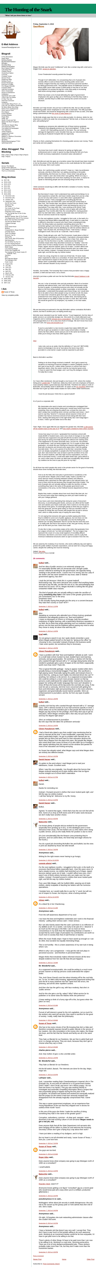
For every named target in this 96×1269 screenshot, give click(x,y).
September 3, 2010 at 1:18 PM (48, 631)
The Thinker (8, 206)
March (7, 273)
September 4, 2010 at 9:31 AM (48, 1005)
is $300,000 (46, 383)
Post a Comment (38, 1256)
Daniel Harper (44, 759)
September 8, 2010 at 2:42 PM (48, 1223)
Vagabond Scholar (8, 133)
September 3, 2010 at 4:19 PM (48, 800)
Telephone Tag (9, 205)
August (7, 264)
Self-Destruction (9, 240)
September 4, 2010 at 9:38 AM (48, 1020)
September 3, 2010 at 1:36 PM (48, 699)
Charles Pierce (6, 71)
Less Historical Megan (11, 248)
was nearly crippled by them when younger (78, 429)
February (8, 275)
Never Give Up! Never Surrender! (14, 219)
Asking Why (8, 237)
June (7, 267)
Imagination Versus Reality (12, 211)
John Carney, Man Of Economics (14, 238)
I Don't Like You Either (9, 97)
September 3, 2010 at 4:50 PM (48, 818)
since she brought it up (55, 323)
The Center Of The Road (12, 208)
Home (64, 1259)
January (8, 276)
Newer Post (37, 1259)
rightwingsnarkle (7, 143)
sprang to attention (49, 69)
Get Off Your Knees (10, 203)
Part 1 (4, 155)
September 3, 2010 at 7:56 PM (48, 849)
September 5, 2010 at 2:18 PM (48, 1171)
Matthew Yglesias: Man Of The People (16, 216)
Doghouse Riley (7, 79)
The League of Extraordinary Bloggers (14, 169)
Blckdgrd (4, 63)
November (8, 197)
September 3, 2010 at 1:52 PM (48, 756)
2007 (6, 282)
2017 (6, 180)
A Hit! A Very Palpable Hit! (12, 250)
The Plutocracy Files (8, 126)
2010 (6, 194)
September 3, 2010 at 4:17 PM (48, 777)
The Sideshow (6, 130)
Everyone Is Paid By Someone (14, 245)
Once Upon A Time (8, 110)
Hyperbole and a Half (8, 95)
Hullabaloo (5, 94)
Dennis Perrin (6, 78)
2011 (6, 192)
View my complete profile (10, 295)
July (6, 265)
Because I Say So (10, 235)
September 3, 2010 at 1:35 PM (48, 648)
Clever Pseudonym (47, 651)
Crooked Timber (7, 76)
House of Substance (8, 92)
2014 (6, 186)
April (6, 271)
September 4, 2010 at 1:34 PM (48, 1058)
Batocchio (43, 822)
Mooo (6, 257)
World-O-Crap (6, 138)
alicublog (4, 139)
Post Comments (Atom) (51, 1264)
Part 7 (4, 156)
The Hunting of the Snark (28, 9)
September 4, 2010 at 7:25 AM (48, 962)
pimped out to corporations (61, 319)
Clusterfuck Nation (8, 73)
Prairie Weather (7, 113)
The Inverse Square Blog (10, 125)
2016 (6, 182)
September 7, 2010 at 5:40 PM (48, 1210)
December (8, 196)
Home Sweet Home (10, 226)
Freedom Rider (6, 87)
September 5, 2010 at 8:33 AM (48, 1154)
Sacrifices (8, 255)
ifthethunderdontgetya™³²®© (11, 141)
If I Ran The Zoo (7, 99)
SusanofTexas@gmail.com (11, 47)
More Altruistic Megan (11, 258)
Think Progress (6, 131)
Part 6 (26, 155)
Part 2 (8, 155)
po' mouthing (81, 387)
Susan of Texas (45, 1023)
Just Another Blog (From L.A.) (11, 104)
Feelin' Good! (9, 262)
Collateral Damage (10, 223)
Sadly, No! (5, 118)
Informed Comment (8, 100)
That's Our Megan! (10, 233)
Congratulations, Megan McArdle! (14, 230)
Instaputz (5, 102)
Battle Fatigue (9, 247)
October (8, 199)
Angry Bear (5, 58)
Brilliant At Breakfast (8, 66)
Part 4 (17, 155)
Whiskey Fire (6, 134)
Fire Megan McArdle (8, 86)
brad (41, 634)
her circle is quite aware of (61, 113)
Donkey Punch (6, 81)
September (8, 201)
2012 (6, 190)
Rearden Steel (44, 1184)
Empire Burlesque (7, 82)
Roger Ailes (43, 1157)
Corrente (4, 74)
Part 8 (8, 156)
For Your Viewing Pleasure (12, 243)
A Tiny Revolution (7, 56)
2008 (6, 280)
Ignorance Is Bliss (10, 210)
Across (8, 166)
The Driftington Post (11, 260)
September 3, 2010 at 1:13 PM (48, 606)
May (6, 269)
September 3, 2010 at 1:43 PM (48, 725)
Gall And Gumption (8, 89)
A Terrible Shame (10, 231)
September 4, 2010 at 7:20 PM (48, 1143)
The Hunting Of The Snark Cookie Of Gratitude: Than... (15, 252)
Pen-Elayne (5, 112)
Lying (6, 225)
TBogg (4, 123)
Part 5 (22, 155)
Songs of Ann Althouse (9, 167)
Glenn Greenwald (7, 91)
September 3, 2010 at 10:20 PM (49, 860)
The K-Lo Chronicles (8, 171)
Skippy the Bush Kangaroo (10, 121)
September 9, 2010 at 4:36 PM (48, 1252)
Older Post (90, 1259)
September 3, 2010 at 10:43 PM (49, 897)
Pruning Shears (7, 115)
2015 (6, 184)
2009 (6, 278)
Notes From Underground (10, 108)
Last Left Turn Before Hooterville (12, 105)
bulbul (41, 563)
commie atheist (45, 863)
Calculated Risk (7, 69)
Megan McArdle (38, 189)
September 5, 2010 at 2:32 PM (48, 1196)
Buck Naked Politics (8, 68)
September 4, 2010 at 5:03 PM (48, 1074)
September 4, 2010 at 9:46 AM (48, 1047)
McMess (7, 228)
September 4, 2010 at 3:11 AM (48, 908)
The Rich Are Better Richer (13, 221)
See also (42, 551)
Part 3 (13, 155)
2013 (6, 188)
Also (34, 341)
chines (41, 900)
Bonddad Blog (6, 65)
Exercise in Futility (7, 84)
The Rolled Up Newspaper (10, 128)
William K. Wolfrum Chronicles (11, 136)
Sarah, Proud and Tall (9, 120)
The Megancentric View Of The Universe (16, 218)
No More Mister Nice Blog (10, 107)
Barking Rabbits (7, 60)
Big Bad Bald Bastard (8, 61)
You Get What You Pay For (13, 242)
